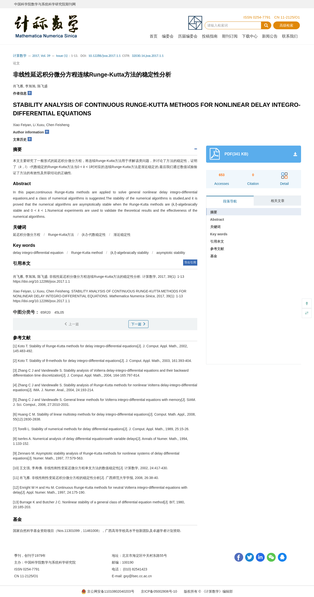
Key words (219, 234)
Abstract (217, 219)
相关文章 (277, 201)
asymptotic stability (170, 253)
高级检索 (286, 25)
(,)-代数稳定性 (94, 235)
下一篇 (138, 324)
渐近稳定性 (122, 235)
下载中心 (250, 36)
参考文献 (217, 249)
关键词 (215, 227)
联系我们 (290, 36)
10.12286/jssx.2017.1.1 (104, 56)
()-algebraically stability (129, 253)
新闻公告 (270, 36)
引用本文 (217, 241)
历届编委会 (188, 36)
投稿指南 (210, 36)
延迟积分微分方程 (26, 235)
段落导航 (230, 201)
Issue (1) (62, 56)
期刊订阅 (230, 36)
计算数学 (20, 56)
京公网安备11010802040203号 (108, 591)
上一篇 (71, 324)
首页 (153, 36)
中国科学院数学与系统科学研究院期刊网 (45, 4)
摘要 (213, 212)
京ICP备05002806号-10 (159, 591)
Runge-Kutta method (87, 253)
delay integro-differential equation (38, 253)
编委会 (168, 36)
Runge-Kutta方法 (61, 235)
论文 (16, 63)
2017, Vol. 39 (41, 56)
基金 (213, 256)
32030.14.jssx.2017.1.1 (148, 56)
